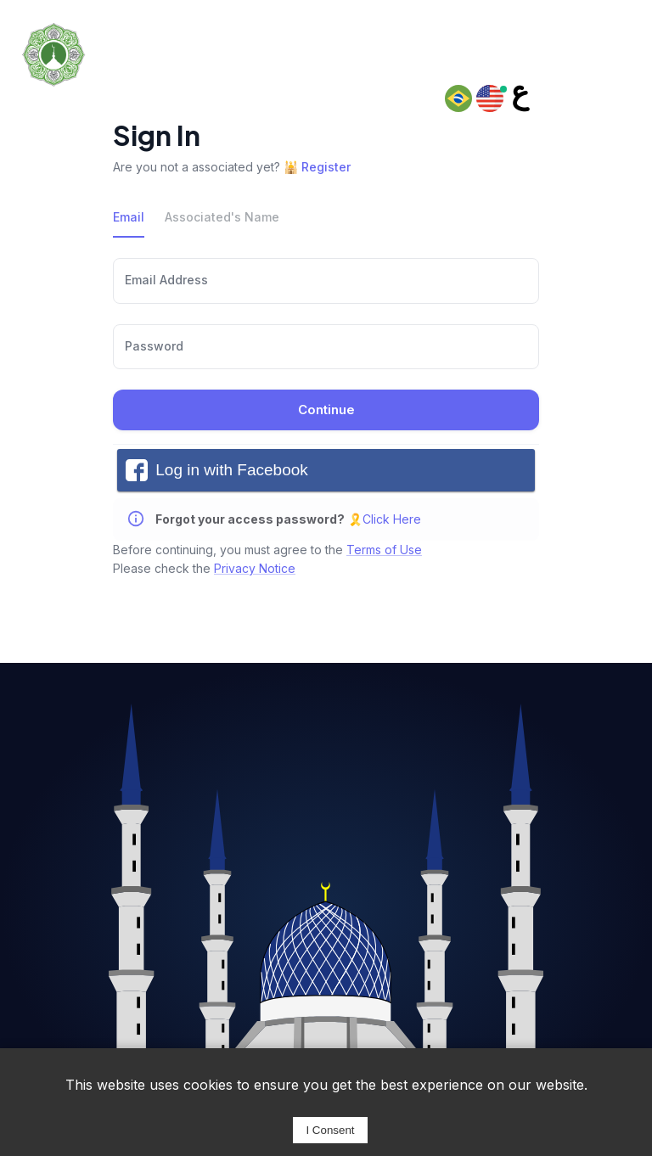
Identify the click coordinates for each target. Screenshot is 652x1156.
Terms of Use (384, 549)
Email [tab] (128, 217)
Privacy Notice (254, 568)
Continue (326, 410)
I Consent (330, 1130)
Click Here (392, 519)
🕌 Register (317, 167)
